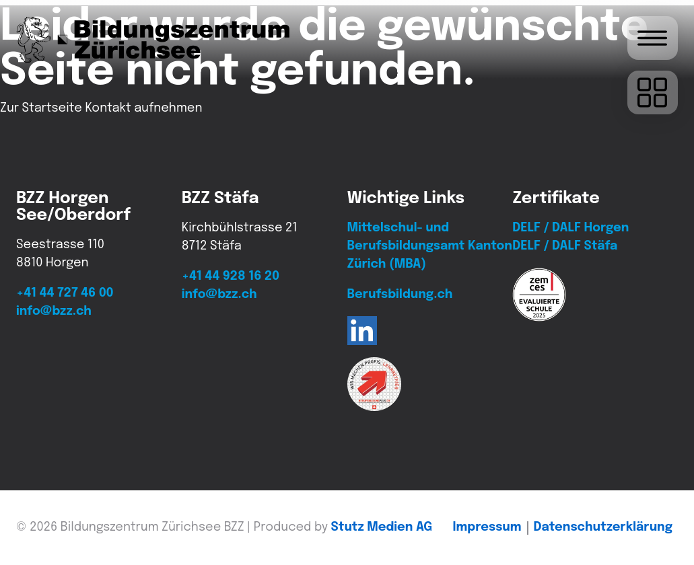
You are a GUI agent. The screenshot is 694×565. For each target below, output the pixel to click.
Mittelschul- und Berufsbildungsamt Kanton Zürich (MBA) (429, 246)
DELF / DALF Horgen (570, 228)
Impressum (487, 527)
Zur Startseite (41, 108)
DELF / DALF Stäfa (564, 246)
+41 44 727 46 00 (64, 293)
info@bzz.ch (54, 311)
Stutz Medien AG (382, 527)
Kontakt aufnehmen (143, 108)
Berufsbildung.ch (400, 295)
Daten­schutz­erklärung (603, 527)
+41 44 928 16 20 (230, 276)
